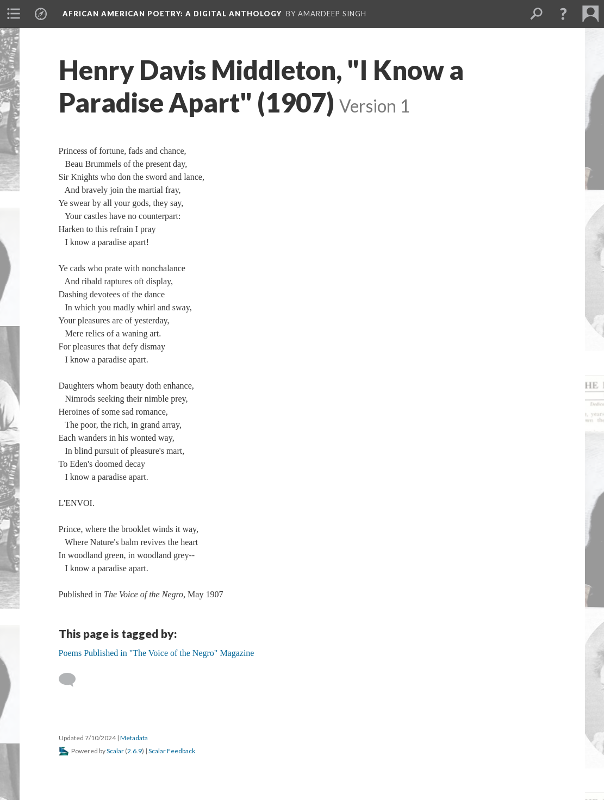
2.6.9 (134, 751)
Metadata (134, 738)
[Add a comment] (72, 680)
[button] (563, 13)
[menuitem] (13, 13)
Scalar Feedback (171, 751)
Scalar (115, 751)
